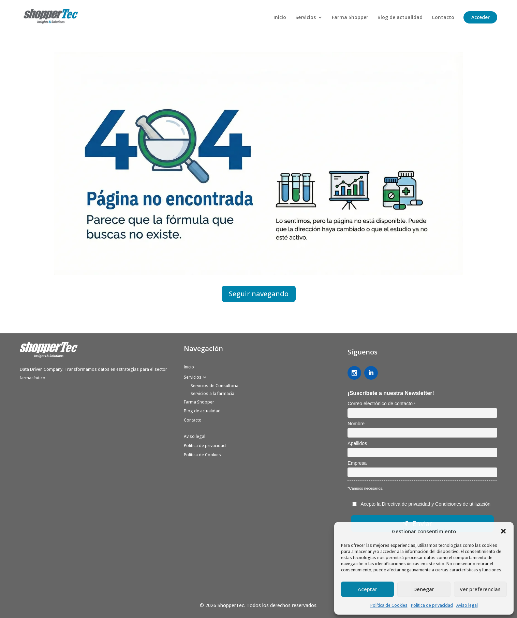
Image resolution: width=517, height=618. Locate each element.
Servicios (305, 17)
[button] (503, 531)
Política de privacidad (432, 605)
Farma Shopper (350, 17)
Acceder (480, 17)
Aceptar (367, 589)
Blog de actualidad (400, 17)
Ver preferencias (480, 589)
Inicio (280, 17)
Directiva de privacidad (406, 504)
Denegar (423, 589)
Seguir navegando (259, 293)
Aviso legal (467, 605)
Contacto (443, 17)
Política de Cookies (389, 605)
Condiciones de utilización (462, 504)
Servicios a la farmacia (212, 393)
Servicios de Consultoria (214, 386)
